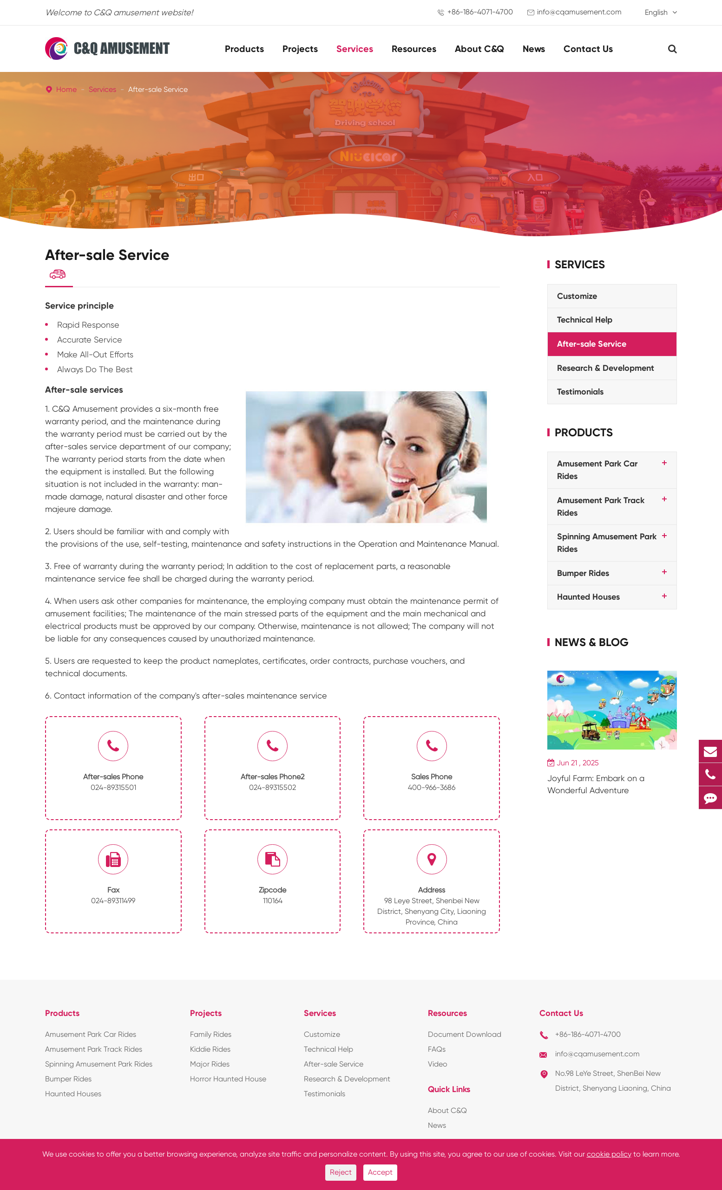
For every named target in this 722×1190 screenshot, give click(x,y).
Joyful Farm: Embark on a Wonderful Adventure (595, 784)
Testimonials (580, 392)
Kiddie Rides (210, 1052)
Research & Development (605, 368)
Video (437, 1066)
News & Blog (592, 642)
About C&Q (479, 48)
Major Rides (210, 1066)
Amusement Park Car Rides (90, 1037)
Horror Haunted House (228, 1081)
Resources (414, 48)
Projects (300, 48)
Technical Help (584, 320)
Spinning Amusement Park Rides (98, 1066)
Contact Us (588, 48)
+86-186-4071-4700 (480, 11)
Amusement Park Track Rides (93, 1052)
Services (354, 48)
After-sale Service (158, 89)
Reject (341, 1172)
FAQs (437, 1052)
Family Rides (210, 1037)
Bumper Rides (583, 573)
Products (244, 48)
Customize (577, 296)
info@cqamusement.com (579, 11)
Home (66, 89)
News (534, 48)
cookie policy (609, 1154)
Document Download (464, 1037)
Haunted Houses (588, 597)
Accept (380, 1172)
